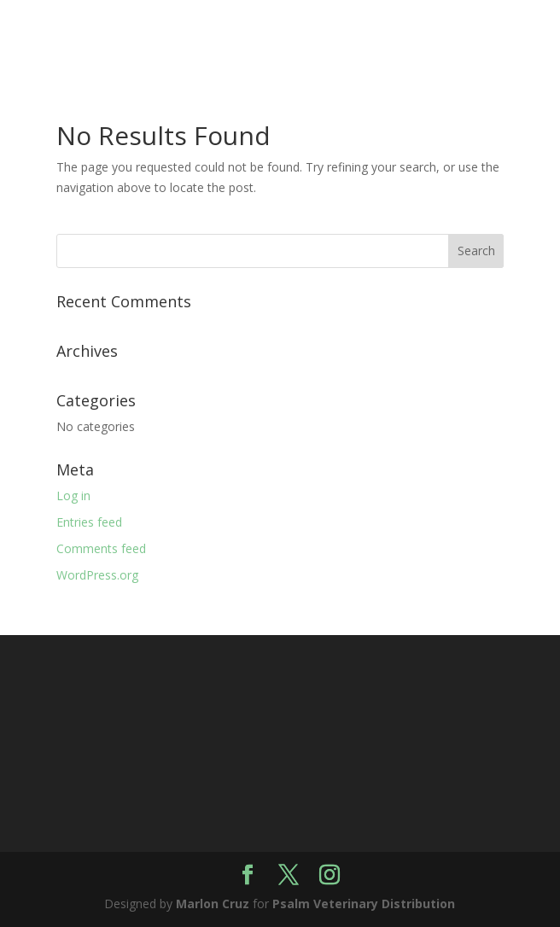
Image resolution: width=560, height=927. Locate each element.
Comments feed (101, 548)
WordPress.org (97, 575)
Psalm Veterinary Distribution (363, 903)
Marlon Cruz (212, 903)
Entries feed (89, 522)
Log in (73, 495)
